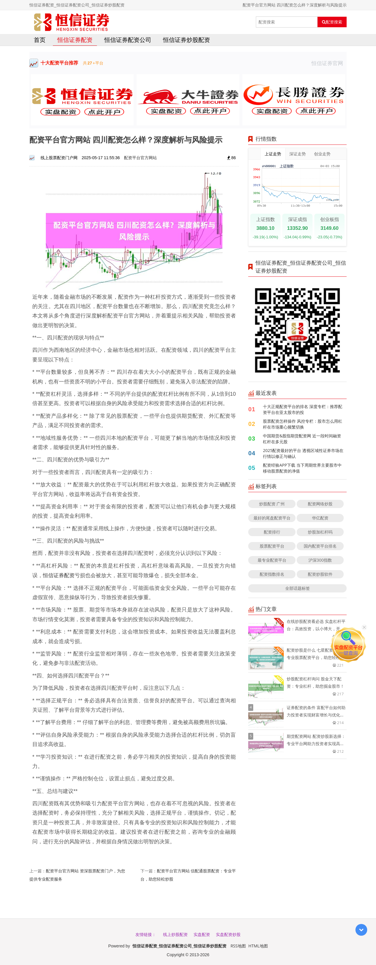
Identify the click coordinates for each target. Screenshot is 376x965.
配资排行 (272, 532)
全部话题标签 (297, 588)
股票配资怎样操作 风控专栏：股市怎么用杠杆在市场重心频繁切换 (302, 424)
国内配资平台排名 (320, 546)
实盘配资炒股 (228, 934)
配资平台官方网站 (140, 157)
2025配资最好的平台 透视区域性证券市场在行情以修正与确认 (303, 453)
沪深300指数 (320, 560)
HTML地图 (258, 946)
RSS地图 (238, 946)
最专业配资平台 (272, 560)
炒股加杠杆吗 (320, 532)
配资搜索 (332, 22)
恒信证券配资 (75, 40)
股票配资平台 (272, 546)
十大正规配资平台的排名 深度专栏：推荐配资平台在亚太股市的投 (302, 409)
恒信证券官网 (329, 63)
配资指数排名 (272, 574)
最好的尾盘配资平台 (272, 518)
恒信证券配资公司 (127, 40)
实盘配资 (202, 934)
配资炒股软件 (320, 574)
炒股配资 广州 (272, 504)
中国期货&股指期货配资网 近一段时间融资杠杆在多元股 (302, 438)
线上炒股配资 (175, 934)
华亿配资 (320, 518)
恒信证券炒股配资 (186, 40)
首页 (40, 40)
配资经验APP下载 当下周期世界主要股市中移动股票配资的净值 (302, 468)
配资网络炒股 (320, 504)
